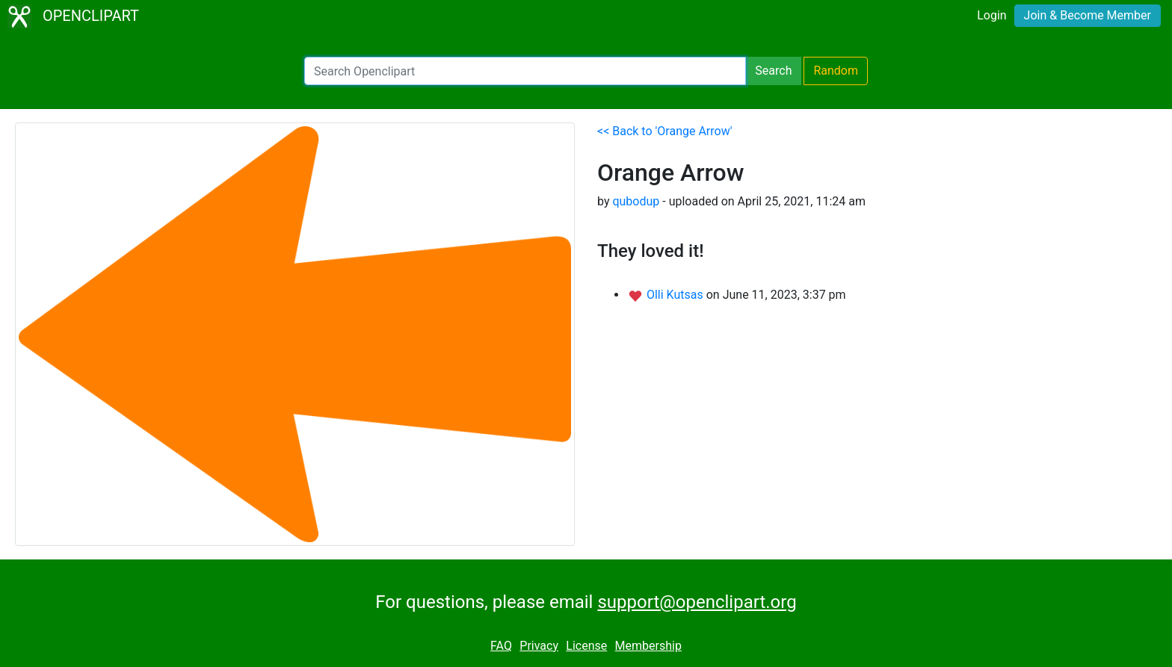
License (586, 646)
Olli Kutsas (676, 295)
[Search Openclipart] (525, 71)
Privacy (538, 646)
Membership (648, 646)
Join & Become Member (1087, 15)
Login (991, 15)
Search (773, 70)
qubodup (635, 201)
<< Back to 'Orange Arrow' (664, 131)
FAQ (501, 646)
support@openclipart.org (696, 602)
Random (835, 70)
